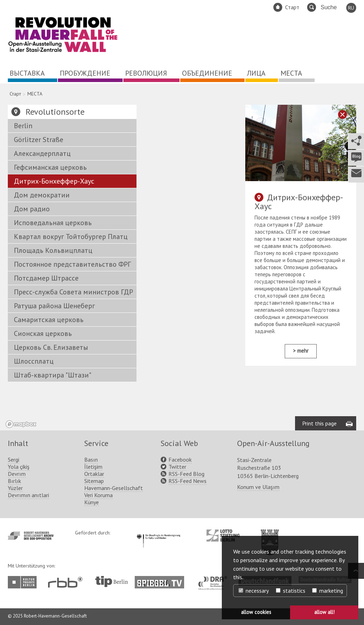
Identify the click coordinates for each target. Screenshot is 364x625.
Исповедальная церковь (53, 222)
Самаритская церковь (49, 319)
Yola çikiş (19, 466)
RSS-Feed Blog (186, 473)
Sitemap (94, 480)
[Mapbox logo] (21, 424)
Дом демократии (42, 195)
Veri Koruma (98, 495)
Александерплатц (42, 153)
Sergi (13, 459)
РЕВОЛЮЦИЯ (146, 73)
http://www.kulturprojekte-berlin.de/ (24, 582)
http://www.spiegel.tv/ (162, 579)
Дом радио (32, 208)
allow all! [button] (324, 612)
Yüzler (15, 487)
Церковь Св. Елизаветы (51, 347)
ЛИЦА (256, 73)
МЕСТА (291, 73)
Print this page (319, 423)
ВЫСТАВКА (27, 73)
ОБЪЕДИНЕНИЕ (207, 73)
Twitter (177, 466)
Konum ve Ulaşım (258, 486)
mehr (303, 350)
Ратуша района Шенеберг (54, 305)
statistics (290, 590)
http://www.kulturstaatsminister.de (158, 533)
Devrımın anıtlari (28, 495)
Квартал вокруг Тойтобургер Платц (71, 236)
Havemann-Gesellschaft (113, 487)
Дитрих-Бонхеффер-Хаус (54, 181)
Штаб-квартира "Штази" (52, 375)
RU (351, 8)
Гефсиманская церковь (50, 167)
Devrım (17, 473)
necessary (254, 590)
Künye (91, 502)
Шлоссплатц (34, 361)
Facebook (180, 459)
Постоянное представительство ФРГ (72, 264)
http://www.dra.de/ (214, 579)
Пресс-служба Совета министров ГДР (73, 292)
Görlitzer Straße (38, 139)
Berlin (23, 125)
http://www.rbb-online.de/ (67, 582)
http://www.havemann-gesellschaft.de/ (31, 535)
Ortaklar (94, 473)
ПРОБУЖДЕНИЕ (85, 73)
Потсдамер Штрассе (46, 278)
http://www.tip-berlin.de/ (111, 581)
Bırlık (14, 480)
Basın (91, 459)
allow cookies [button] (256, 612)
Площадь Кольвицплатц (53, 250)
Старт (292, 7)
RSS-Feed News (187, 480)
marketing (327, 590)
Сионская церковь (43, 333)
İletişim (93, 466)
